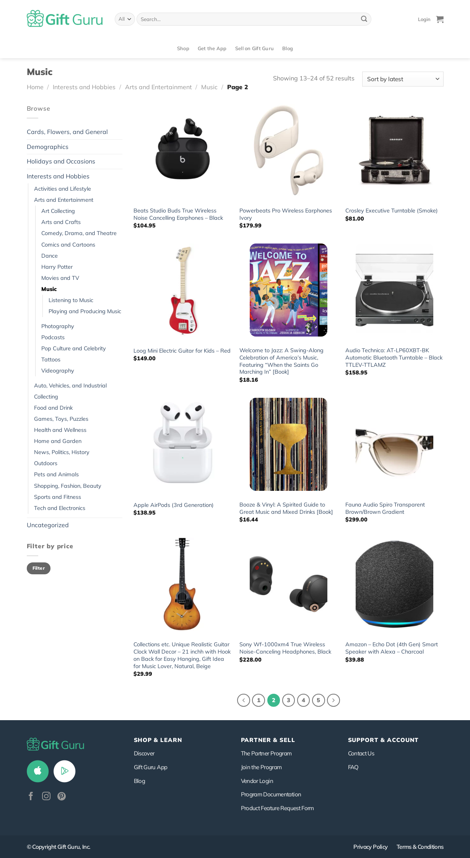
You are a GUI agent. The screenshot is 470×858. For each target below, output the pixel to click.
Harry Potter (57, 266)
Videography (57, 370)
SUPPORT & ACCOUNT (383, 740)
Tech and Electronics (59, 508)
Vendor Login (257, 780)
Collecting (46, 396)
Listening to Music (71, 300)
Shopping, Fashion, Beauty (67, 485)
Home (35, 87)
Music (209, 87)
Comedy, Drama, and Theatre (79, 233)
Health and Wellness (60, 430)
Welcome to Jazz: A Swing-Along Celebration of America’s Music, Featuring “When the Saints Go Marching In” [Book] (281, 361)
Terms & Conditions (420, 846)
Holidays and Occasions (61, 161)
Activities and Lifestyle (62, 188)
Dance (49, 255)
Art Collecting (58, 211)
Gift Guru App (151, 767)
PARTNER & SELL (268, 740)
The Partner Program (266, 753)
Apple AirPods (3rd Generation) (173, 505)
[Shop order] (402, 79)
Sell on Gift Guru (254, 48)
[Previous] (243, 700)
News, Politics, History (61, 452)
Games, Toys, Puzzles (61, 418)
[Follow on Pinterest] (61, 797)
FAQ (353, 767)
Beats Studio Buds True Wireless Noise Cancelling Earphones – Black (178, 214)
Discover (144, 753)
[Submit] (364, 19)
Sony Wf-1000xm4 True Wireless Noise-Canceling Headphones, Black (285, 648)
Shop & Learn (158, 740)
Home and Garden (57, 441)
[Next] (333, 700)
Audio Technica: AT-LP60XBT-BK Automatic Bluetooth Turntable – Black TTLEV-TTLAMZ (393, 357)
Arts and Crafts (61, 222)
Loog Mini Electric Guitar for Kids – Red (182, 350)
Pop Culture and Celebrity (73, 348)
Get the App (212, 48)
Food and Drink (53, 407)
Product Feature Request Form (277, 808)
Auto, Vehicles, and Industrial (70, 385)
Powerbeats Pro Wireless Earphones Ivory (285, 214)
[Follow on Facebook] (31, 797)
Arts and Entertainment (158, 87)
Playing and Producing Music (85, 311)
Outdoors (45, 463)
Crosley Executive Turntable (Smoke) (391, 210)
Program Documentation (271, 794)
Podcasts (53, 337)
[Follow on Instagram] (46, 797)
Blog (287, 48)
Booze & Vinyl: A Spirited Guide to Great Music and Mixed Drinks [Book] (286, 508)
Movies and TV (60, 278)
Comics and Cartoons (68, 244)
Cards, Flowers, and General (67, 132)
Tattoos (50, 359)
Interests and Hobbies (84, 87)
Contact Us (361, 753)
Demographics (47, 146)
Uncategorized (48, 525)
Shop (183, 48)
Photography (57, 326)
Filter (39, 568)
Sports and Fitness (57, 497)
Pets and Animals (56, 474)
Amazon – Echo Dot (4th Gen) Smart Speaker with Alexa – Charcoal (391, 648)
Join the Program (261, 767)
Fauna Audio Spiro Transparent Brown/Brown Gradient (385, 508)
